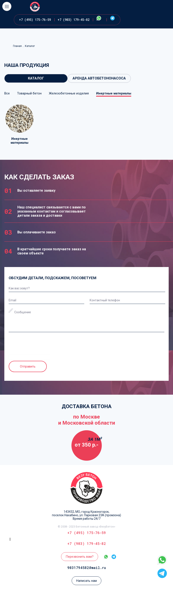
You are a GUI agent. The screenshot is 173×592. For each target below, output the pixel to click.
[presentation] (41, 345)
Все (7, 93)
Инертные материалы (113, 93)
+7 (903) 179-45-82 (73, 20)
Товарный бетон (29, 93)
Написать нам (86, 581)
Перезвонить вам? (80, 557)
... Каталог (28, 46)
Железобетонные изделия (69, 93)
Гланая (17, 46)
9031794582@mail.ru (86, 567)
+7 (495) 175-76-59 (35, 20)
